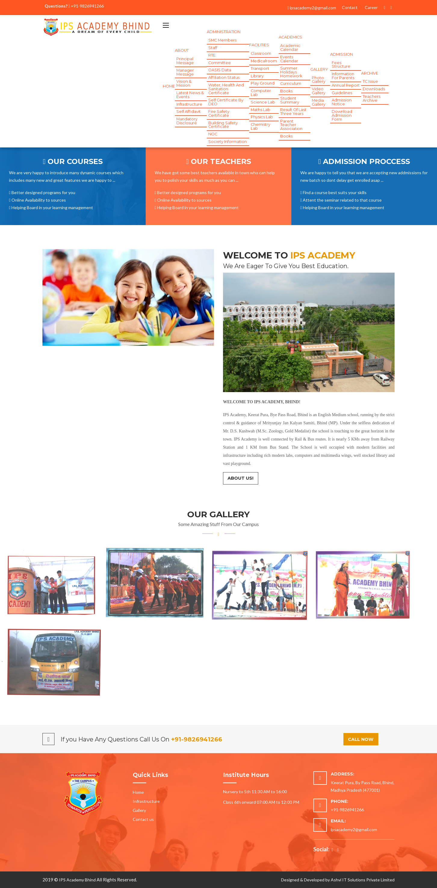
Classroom (261, 53)
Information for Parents (343, 76)
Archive (369, 73)
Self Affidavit (188, 111)
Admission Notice (342, 102)
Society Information (227, 141)
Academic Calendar (290, 47)
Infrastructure (189, 104)
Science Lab (263, 102)
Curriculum (290, 83)
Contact (350, 7)
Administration (223, 31)
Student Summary (289, 100)
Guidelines (342, 93)
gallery (319, 69)
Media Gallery (318, 102)
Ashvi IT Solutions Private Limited (363, 879)
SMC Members (222, 40)
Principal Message (185, 61)
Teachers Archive (371, 98)
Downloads (374, 89)
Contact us (143, 819)
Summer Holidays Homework (291, 72)
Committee (219, 62)
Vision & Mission (183, 83)
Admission (341, 54)
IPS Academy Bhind (77, 879)
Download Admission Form (342, 115)
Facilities (259, 45)
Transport (260, 68)
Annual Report (346, 85)
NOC (212, 134)
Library (257, 76)
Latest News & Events (190, 95)
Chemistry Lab (260, 126)
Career (371, 7)
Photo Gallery (318, 80)
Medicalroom (264, 61)
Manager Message (185, 72)
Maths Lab (260, 109)
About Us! (240, 478)
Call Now (360, 739)
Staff (212, 47)
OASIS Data (219, 70)
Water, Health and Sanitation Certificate (226, 89)
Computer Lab (261, 92)
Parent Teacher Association (291, 125)
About (182, 50)
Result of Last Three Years (293, 111)
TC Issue (370, 81)
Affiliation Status (224, 77)
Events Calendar (289, 59)
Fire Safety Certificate (218, 113)
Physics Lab (262, 117)
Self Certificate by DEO (225, 102)
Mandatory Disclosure (186, 121)
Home (169, 86)
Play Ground (262, 83)
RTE (211, 55)
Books (286, 91)
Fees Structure (341, 64)
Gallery (139, 810)
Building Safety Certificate (223, 125)
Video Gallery (318, 91)
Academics (290, 37)
